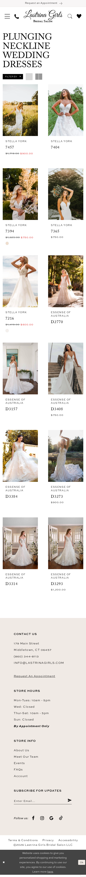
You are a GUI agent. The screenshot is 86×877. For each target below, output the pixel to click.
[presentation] (20, 111)
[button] (7, 17)
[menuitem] (7, 17)
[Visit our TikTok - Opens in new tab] (61, 820)
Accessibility (68, 842)
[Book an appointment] (43, 4)
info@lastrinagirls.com (39, 664)
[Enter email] (43, 803)
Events (19, 765)
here (50, 874)
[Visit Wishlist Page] (79, 17)
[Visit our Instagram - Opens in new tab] (42, 820)
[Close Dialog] (4, 864)
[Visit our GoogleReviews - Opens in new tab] (51, 820)
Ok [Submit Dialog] (81, 864)
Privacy (48, 842)
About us (21, 752)
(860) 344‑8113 (26, 658)
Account (21, 777)
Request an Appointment (34, 677)
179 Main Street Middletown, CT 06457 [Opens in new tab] (33, 648)
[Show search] (69, 17)
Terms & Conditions (23, 842)
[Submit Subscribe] (69, 803)
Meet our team (26, 758)
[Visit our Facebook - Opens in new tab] (33, 820)
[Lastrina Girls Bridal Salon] (43, 17)
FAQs (18, 771)
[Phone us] (16, 17)
